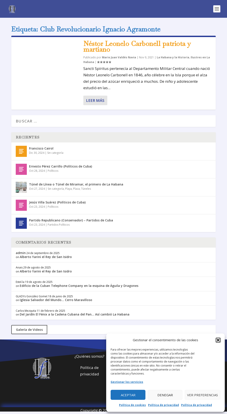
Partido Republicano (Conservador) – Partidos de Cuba (71, 220)
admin (21, 253)
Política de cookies (132, 405)
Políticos (53, 171)
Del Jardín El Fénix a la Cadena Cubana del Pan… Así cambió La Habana (74, 314)
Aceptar (128, 395)
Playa (68, 189)
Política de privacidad (163, 405)
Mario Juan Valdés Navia (119, 57)
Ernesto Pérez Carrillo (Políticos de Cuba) (60, 166)
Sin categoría (55, 153)
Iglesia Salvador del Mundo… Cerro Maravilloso (56, 300)
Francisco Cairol (41, 148)
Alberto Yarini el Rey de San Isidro (46, 257)
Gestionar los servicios (127, 382)
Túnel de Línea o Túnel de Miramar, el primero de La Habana (76, 184)
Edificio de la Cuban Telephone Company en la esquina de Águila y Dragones (79, 286)
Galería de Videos (29, 329)
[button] (218, 340)
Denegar (165, 395)
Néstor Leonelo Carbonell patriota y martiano (137, 46)
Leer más (95, 100)
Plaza (76, 189)
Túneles (86, 189)
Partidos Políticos (59, 225)
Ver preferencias (202, 395)
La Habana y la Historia (173, 57)
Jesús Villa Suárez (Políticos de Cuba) (57, 202)
